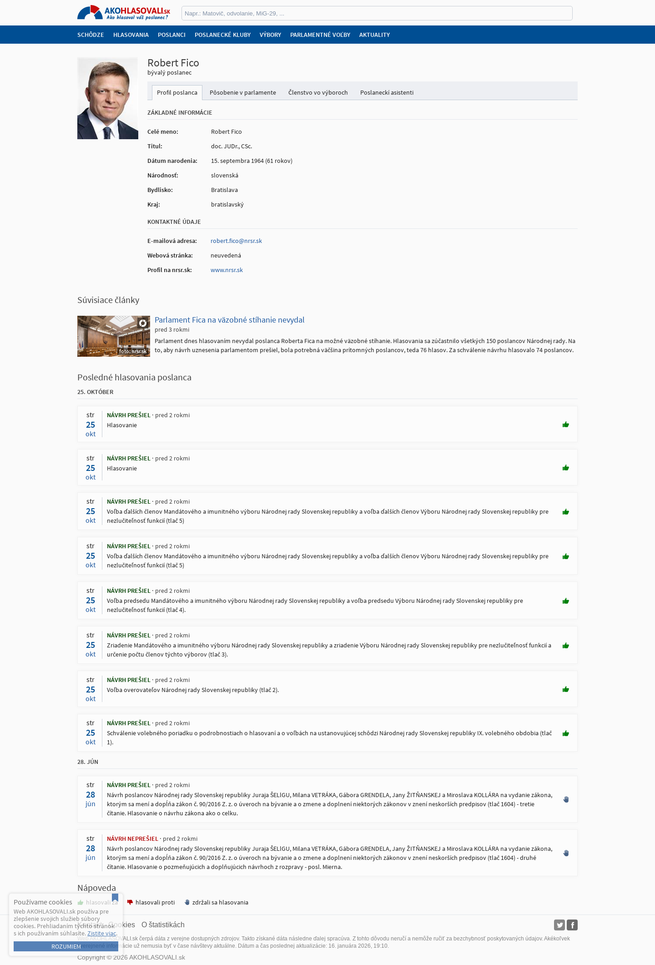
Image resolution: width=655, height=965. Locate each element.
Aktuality (374, 34)
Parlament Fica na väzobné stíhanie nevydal (230, 319)
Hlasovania (131, 34)
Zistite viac (101, 933)
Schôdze (90, 34)
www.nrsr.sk (227, 270)
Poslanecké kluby (223, 34)
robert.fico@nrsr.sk (236, 241)
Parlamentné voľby (320, 34)
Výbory (270, 34)
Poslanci (172, 34)
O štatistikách (163, 925)
